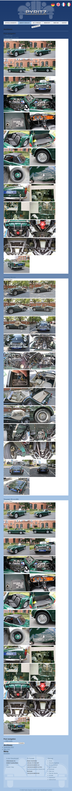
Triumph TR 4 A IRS (11, 38)
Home (50, 761)
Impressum (52, 777)
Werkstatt (47, 22)
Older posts (8, 35)
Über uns (56, 22)
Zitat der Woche (36, 26)
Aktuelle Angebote (10, 22)
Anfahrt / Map (10, 767)
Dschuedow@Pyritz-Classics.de (36, 769)
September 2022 (9, 747)
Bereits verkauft (25, 22)
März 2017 (7, 749)
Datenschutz (52, 779)
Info (7, 765)
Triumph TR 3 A (10, 277)
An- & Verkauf (37, 22)
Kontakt (64, 22)
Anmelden (7, 753)
